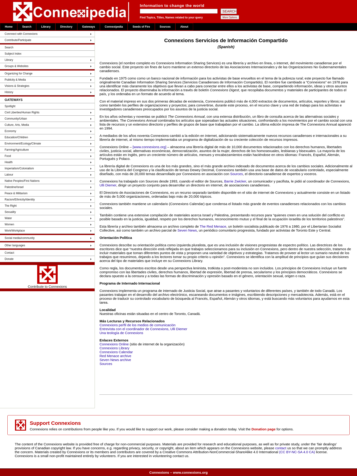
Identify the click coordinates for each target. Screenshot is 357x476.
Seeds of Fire (141, 26)
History (9, 92)
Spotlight (10, 106)
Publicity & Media (15, 79)
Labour (9, 174)
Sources (165, 26)
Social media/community (20, 238)
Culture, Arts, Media (17, 124)
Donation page (264, 429)
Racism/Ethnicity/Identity (20, 199)
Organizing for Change (19, 73)
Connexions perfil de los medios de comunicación (137, 325)
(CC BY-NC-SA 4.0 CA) (297, 452)
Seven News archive (115, 360)
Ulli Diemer (107, 185)
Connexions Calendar (116, 352)
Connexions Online (114, 344)
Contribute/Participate (18, 40)
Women (9, 224)
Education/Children (16, 137)
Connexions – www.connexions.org (178, 472)
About (184, 26)
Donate (9, 259)
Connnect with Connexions (21, 33)
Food (8, 156)
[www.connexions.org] (149, 147)
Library (46, 26)
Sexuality (10, 212)
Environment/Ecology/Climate (23, 143)
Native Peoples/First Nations (22, 180)
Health (9, 162)
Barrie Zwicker (235, 181)
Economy (10, 131)
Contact (9, 252)
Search (26, 26)
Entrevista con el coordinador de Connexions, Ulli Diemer (143, 329)
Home (8, 26)
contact (281, 448)
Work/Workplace (15, 230)
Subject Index (13, 53)
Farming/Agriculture (17, 149)
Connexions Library (114, 348)
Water (8, 218)
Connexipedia (114, 26)
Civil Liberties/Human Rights (22, 112)
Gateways (88, 26)
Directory (66, 26)
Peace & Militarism (16, 193)
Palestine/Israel (14, 187)
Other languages (15, 245)
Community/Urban (16, 118)
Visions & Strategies (17, 86)
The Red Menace (213, 226)
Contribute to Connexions (47, 276)
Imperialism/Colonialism (19, 168)
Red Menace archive (115, 356)
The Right (11, 205)
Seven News (187, 230)
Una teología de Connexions (121, 333)
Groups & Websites (16, 66)
